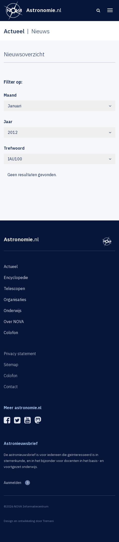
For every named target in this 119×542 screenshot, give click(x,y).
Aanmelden (12, 482)
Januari (59, 106)
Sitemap (11, 364)
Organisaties (15, 299)
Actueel (11, 266)
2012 (59, 132)
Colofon (11, 332)
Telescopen (14, 288)
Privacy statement (20, 353)
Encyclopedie (16, 277)
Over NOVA (14, 321)
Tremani (48, 521)
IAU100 (59, 159)
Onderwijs (13, 310)
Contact (11, 386)
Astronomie (21, 239)
